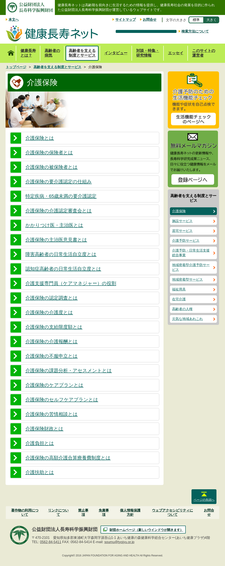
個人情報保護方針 (130, 512)
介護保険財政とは (44, 428)
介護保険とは (39, 138)
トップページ (10, 51)
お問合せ (149, 19)
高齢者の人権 (182, 309)
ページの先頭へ (204, 499)
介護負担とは (39, 443)
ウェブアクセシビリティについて (172, 512)
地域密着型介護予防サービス (191, 267)
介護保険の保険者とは (49, 152)
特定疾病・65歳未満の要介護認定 (60, 196)
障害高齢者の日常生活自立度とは (60, 254)
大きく (211, 20)
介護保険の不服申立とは (51, 356)
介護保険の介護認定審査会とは (58, 210)
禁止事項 (83, 512)
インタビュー (115, 53)
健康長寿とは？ (28, 53)
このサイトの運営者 (203, 53)
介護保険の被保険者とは (51, 167)
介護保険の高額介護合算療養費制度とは (68, 457)
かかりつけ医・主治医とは (54, 225)
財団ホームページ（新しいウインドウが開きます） (146, 530)
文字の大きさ (176, 20)
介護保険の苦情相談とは (51, 414)
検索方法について (195, 31)
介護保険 (179, 211)
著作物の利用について (24, 512)
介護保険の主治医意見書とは (56, 239)
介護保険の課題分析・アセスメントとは (68, 370)
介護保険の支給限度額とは (53, 327)
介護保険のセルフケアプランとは (61, 399)
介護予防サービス (185, 240)
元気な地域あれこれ (187, 319)
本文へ (14, 19)
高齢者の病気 (52, 53)
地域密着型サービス (187, 279)
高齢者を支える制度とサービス (82, 53)
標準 (196, 20)
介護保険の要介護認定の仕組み (58, 181)
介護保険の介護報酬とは (51, 341)
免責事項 (104, 512)
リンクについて (58, 512)
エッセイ (175, 53)
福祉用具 (179, 289)
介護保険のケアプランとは (54, 385)
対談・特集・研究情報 (147, 53)
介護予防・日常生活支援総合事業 (191, 253)
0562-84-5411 (50, 542)
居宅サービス (182, 231)
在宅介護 (179, 299)
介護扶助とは (39, 472)
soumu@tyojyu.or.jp (119, 542)
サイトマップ (125, 19)
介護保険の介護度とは (49, 312)
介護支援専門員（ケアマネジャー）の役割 (70, 283)
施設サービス (182, 221)
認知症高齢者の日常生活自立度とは (63, 268)
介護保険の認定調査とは (51, 298)
